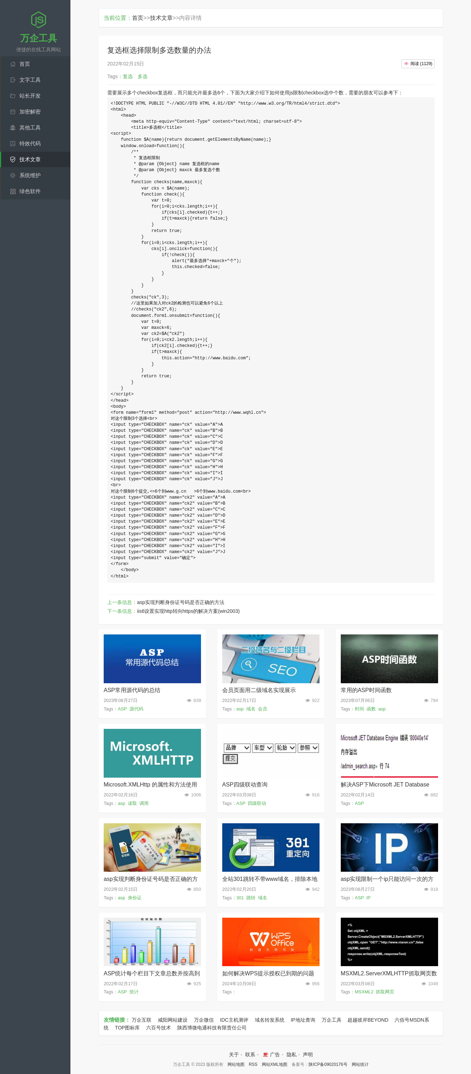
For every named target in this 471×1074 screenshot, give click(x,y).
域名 (250, 709)
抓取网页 (385, 991)
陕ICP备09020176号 (328, 1064)
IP (368, 897)
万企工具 (331, 1020)
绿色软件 (30, 191)
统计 (134, 991)
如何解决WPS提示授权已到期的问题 (268, 973)
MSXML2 (364, 991)
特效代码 (30, 143)
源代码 (136, 709)
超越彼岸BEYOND (367, 1020)
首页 (24, 64)
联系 (250, 1054)
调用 (144, 803)
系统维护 (30, 175)
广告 (271, 1054)
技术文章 (30, 159)
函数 (371, 709)
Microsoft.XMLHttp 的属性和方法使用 (150, 785)
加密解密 (30, 112)
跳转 (250, 897)
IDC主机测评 (234, 1020)
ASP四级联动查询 (245, 785)
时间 (359, 709)
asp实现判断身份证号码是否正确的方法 (180, 602)
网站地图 (236, 1064)
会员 (262, 709)
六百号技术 (158, 1028)
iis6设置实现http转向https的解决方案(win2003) (188, 611)
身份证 (135, 897)
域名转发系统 (270, 1020)
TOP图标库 (127, 1028)
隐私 (292, 1054)
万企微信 (204, 1020)
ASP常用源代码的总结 (132, 690)
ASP (122, 709)
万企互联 (141, 1020)
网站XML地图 (275, 1064)
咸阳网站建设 (173, 1020)
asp (240, 709)
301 (240, 897)
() (417, 63)
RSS (253, 1064)
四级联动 (257, 803)
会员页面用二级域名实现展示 (259, 690)
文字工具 (30, 80)
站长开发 (30, 96)
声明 (308, 1054)
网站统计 (360, 1064)
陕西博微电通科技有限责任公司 (212, 1028)
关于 (234, 1054)
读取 (132, 803)
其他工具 (30, 127)
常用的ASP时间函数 (366, 690)
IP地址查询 (303, 1020)
